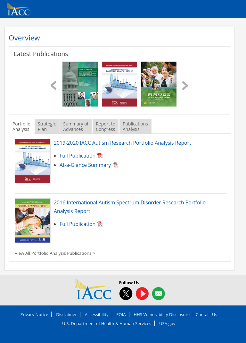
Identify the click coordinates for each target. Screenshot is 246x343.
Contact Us (206, 314)
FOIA (121, 314)
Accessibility (97, 314)
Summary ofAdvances (75, 126)
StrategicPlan (47, 126)
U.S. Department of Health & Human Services (106, 323)
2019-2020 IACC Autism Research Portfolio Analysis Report (122, 142)
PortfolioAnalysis (21, 126)
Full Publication (77, 155)
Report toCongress (105, 126)
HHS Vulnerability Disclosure (162, 314)
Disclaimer (66, 314)
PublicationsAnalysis (135, 126)
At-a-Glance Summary (85, 164)
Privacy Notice (34, 314)
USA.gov (167, 323)
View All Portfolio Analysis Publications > (55, 253)
